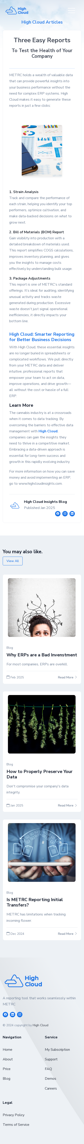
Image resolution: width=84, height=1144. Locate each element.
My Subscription (57, 1049)
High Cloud (40, 1025)
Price (7, 1068)
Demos (50, 1078)
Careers (51, 1088)
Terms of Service (16, 1124)
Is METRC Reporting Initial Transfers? (34, 902)
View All (12, 561)
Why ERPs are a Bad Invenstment (41, 655)
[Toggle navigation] (71, 10)
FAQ (48, 1068)
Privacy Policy (13, 1115)
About (8, 1059)
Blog (6, 1078)
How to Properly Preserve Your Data (39, 774)
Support (51, 1059)
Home (7, 1049)
